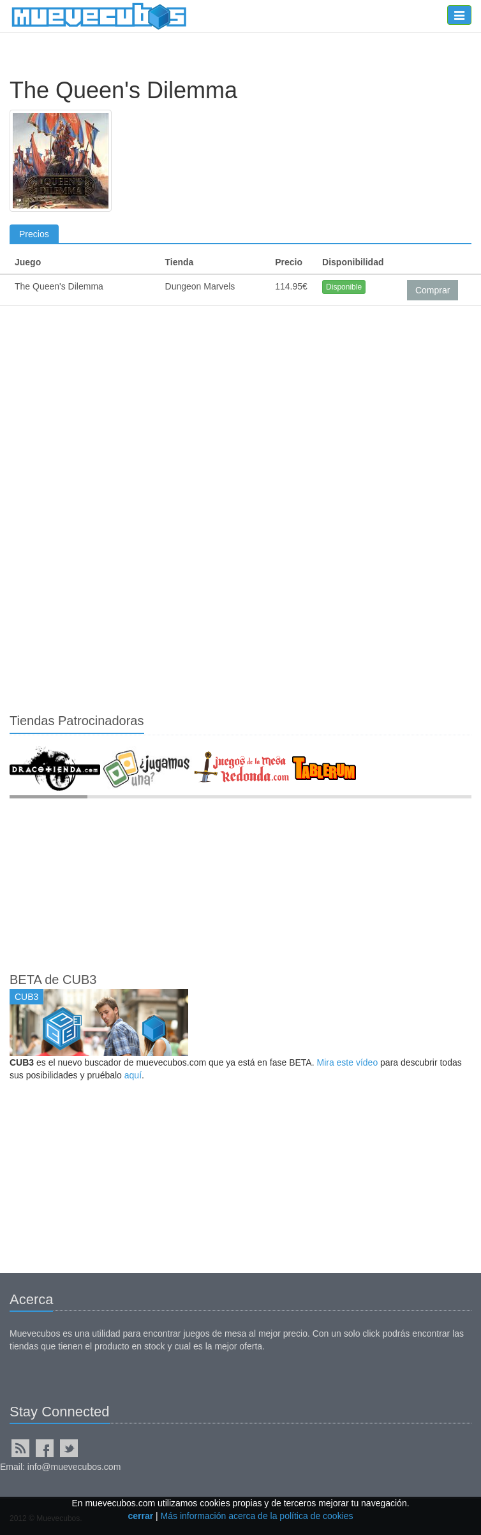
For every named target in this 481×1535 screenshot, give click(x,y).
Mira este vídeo (347, 1062)
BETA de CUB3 (53, 980)
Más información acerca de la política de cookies (257, 1516)
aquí (133, 1075)
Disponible (344, 287)
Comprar (432, 290)
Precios (34, 234)
